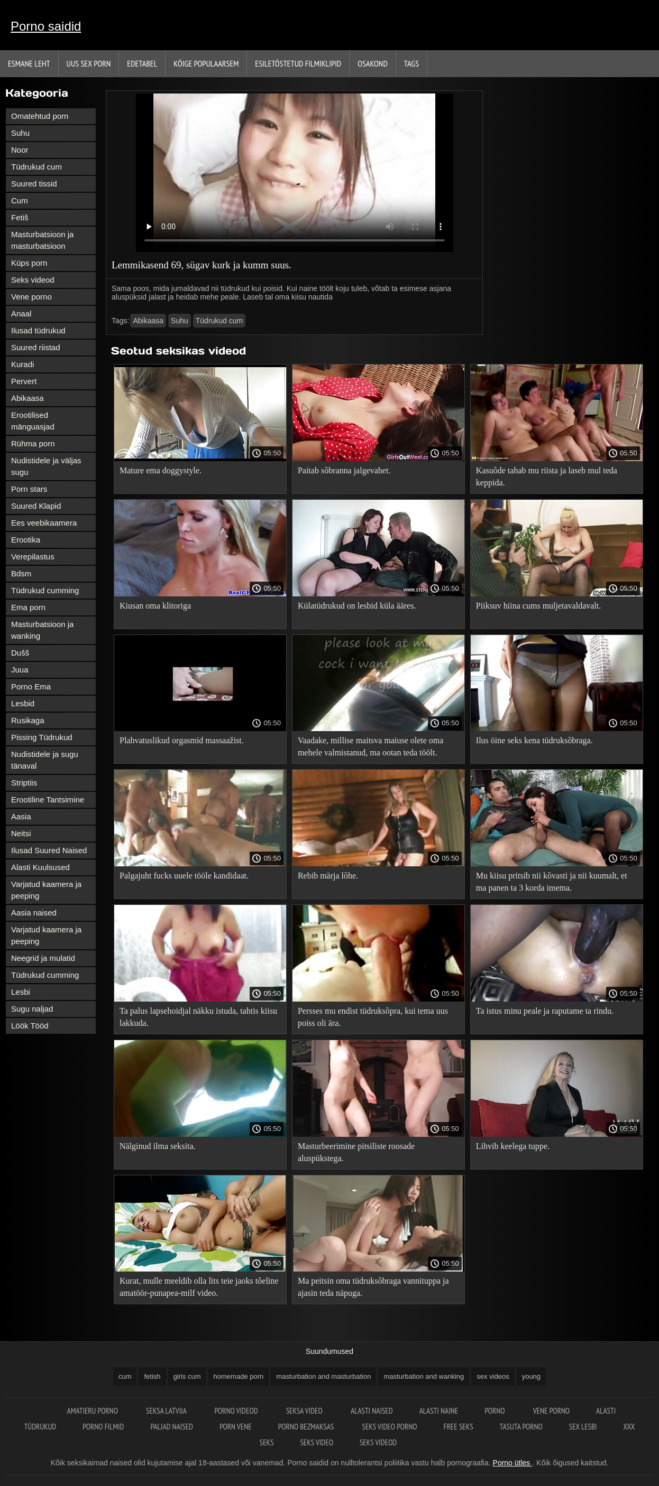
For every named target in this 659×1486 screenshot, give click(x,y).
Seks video (316, 1442)
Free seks (458, 1427)
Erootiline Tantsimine (47, 799)
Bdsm (21, 573)
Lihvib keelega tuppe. (513, 1146)
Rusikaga (27, 720)
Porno (495, 1411)
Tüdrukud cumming (45, 590)
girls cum (187, 1376)
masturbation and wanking (423, 1376)
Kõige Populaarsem (206, 63)
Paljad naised (172, 1427)
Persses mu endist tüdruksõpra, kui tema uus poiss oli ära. (373, 1016)
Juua (20, 669)
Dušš (20, 652)
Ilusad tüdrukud (38, 330)
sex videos (493, 1376)
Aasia (21, 816)
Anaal (21, 313)
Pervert (23, 381)
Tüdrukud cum (36, 166)
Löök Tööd (30, 1025)
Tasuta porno (521, 1427)
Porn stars (29, 488)
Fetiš (20, 217)
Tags (411, 63)
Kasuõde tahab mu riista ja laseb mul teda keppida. (546, 476)
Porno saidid (46, 26)
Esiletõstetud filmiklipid (298, 63)
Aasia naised (34, 912)
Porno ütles (513, 1463)
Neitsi (21, 833)
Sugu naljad (32, 1008)
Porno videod (237, 1411)
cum (125, 1376)
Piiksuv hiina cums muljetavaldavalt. (538, 605)
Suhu (20, 132)
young (531, 1376)
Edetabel (142, 63)
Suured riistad (35, 347)
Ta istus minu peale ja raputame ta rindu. (545, 1010)
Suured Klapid (36, 505)
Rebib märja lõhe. (328, 875)
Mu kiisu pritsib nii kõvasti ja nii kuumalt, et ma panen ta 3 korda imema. (551, 881)
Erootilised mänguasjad (32, 420)
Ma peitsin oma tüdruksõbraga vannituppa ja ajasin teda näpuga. (373, 1286)
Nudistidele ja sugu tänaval (44, 760)
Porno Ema (31, 686)
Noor (20, 149)
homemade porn (239, 1376)
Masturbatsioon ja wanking (42, 630)
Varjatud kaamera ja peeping (46, 890)
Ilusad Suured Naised (49, 850)
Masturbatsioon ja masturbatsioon (42, 240)
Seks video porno (389, 1427)
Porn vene (235, 1427)
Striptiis (24, 782)
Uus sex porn (89, 63)
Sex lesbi (583, 1427)
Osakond (373, 63)
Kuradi (22, 364)
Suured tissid (34, 183)
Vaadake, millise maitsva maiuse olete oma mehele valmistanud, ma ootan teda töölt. (370, 746)
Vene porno (31, 296)
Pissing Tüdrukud (41, 737)
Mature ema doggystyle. (161, 470)
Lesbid (22, 703)
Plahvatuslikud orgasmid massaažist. (182, 740)
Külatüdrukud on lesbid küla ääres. (357, 605)
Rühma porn (33, 443)
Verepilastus (32, 556)
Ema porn (28, 607)
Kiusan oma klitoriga (155, 605)
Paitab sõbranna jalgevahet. (344, 470)
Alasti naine (438, 1411)
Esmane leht (29, 63)
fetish (152, 1376)
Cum (19, 200)
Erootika (25, 539)
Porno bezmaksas (307, 1427)
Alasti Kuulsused (40, 867)
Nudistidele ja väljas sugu (46, 466)
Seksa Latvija (167, 1411)
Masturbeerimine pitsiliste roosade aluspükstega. (356, 1152)
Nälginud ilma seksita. (158, 1146)
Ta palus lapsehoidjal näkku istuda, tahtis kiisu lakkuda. (198, 1016)
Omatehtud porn (39, 115)
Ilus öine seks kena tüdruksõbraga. (534, 740)
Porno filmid (103, 1427)
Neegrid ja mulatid (43, 958)
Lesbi (20, 991)
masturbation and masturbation (323, 1376)
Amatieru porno (93, 1411)
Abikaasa (27, 398)
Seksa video (305, 1411)
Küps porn (29, 262)
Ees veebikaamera (44, 522)
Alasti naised (372, 1411)
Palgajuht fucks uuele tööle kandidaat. (184, 875)
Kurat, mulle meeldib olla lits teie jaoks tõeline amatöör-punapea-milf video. (199, 1286)
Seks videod (32, 279)
